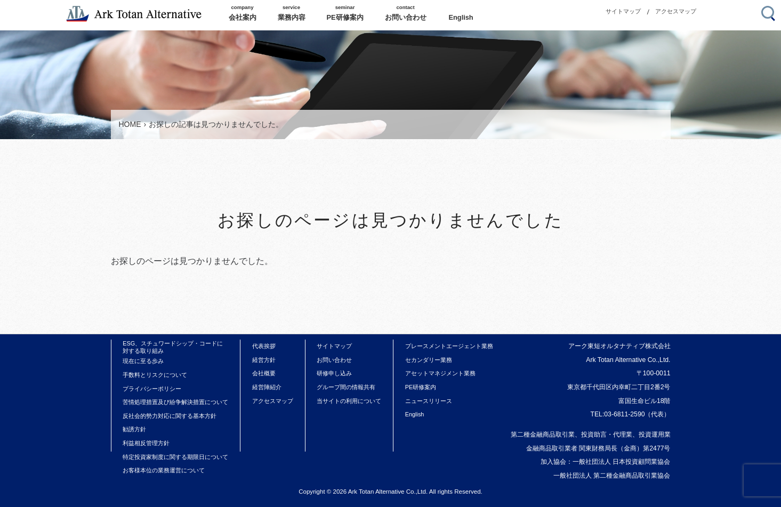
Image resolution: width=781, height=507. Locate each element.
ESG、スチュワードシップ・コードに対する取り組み (173, 347)
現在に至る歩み (143, 361)
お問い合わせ (334, 360)
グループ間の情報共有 (346, 387)
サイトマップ (623, 11)
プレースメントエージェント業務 (449, 346)
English (414, 414)
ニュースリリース (428, 401)
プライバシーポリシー (152, 388)
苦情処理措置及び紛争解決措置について (175, 402)
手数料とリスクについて (155, 375)
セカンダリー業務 (428, 360)
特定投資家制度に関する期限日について (175, 457)
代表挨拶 (264, 346)
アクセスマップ (675, 11)
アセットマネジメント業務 (440, 373)
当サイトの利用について (349, 401)
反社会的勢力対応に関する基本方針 (169, 416)
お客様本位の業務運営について (164, 470)
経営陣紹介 (266, 387)
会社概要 (264, 373)
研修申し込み (334, 373)
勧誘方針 (134, 429)
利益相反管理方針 (146, 443)
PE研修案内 (421, 387)
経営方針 (264, 360)
